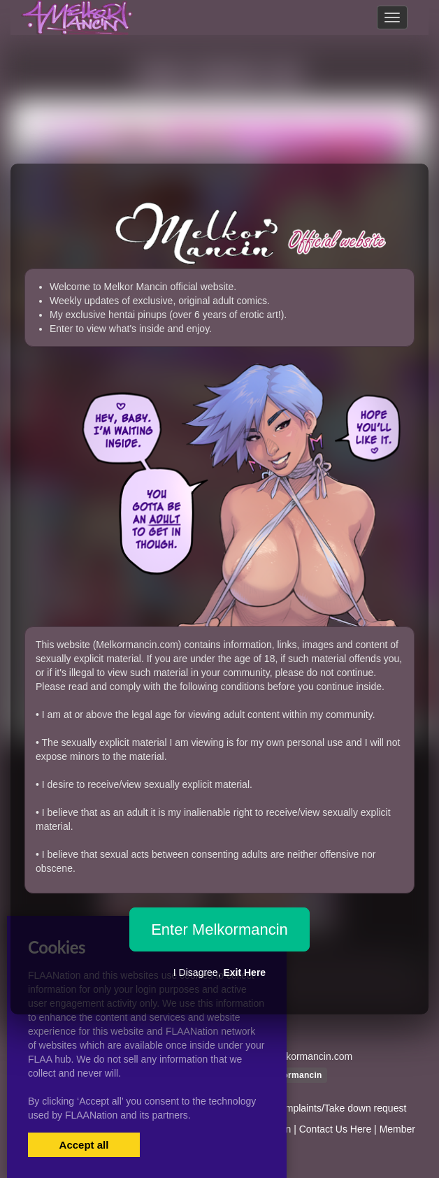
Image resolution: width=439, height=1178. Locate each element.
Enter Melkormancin (219, 929)
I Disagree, (219, 972)
